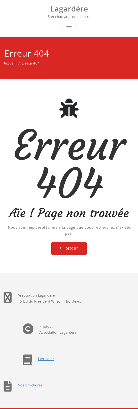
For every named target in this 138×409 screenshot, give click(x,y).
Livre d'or (46, 358)
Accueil (10, 63)
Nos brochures (30, 385)
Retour (71, 248)
